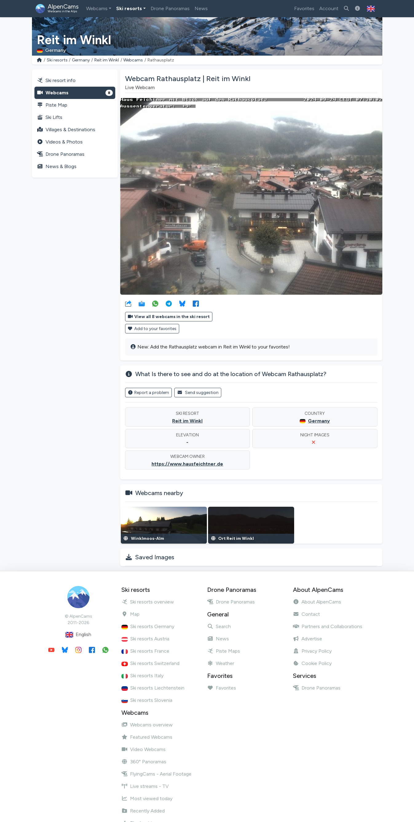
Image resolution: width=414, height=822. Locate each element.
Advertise (307, 639)
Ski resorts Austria (145, 639)
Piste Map (52, 105)
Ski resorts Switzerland (150, 663)
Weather (220, 663)
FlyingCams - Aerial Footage (156, 774)
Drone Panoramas (170, 8)
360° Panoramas (143, 762)
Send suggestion (198, 392)
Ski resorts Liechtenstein (152, 688)
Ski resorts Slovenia (146, 700)
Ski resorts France (145, 651)
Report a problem (148, 392)
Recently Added (143, 811)
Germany (81, 60)
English (78, 635)
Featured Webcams (146, 737)
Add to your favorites (152, 328)
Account (328, 8)
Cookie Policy (312, 663)
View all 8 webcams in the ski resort (169, 316)
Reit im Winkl (106, 60)
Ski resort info (56, 80)
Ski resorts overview (147, 602)
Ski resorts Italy (142, 675)
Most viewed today (146, 798)
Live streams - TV (145, 786)
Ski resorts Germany (147, 626)
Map (130, 614)
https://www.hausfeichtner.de (187, 464)
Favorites (304, 8)
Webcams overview (147, 725)
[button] (371, 8)
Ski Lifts (49, 117)
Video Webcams (143, 749)
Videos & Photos (60, 142)
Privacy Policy (312, 651)
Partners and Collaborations (327, 626)
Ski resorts (129, 8)
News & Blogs (57, 166)
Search (219, 626)
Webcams (97, 8)
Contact (306, 614)
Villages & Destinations (66, 129)
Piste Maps (223, 651)
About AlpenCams (317, 602)
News (201, 8)
